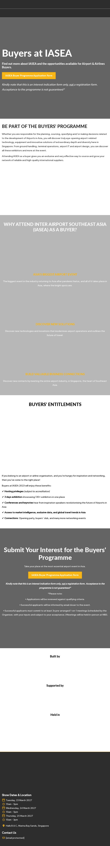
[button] (29, 75)
